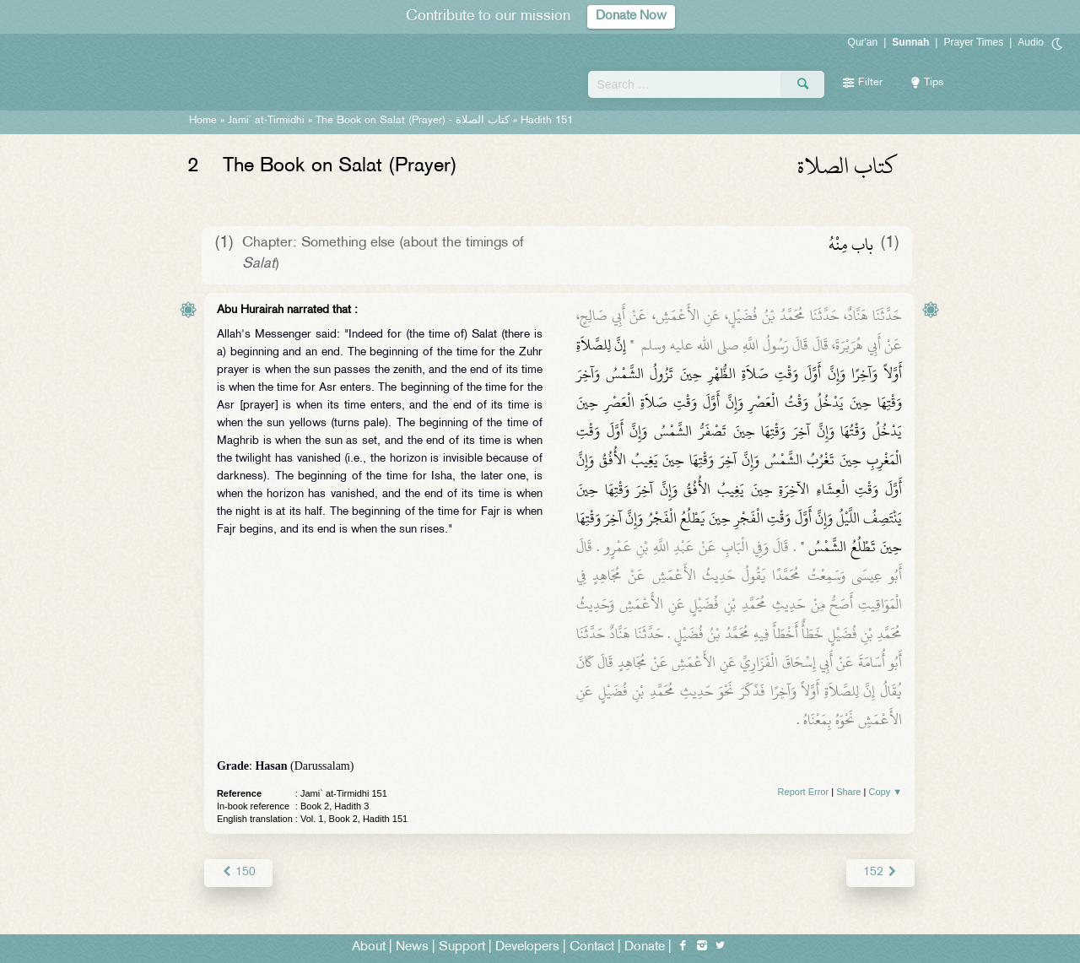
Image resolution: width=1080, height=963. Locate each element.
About (369, 947)
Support (462, 947)
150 (238, 872)
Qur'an (863, 42)
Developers (527, 947)
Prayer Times (973, 42)
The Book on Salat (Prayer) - (413, 121)
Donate (644, 947)
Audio (1031, 42)
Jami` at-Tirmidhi (266, 121)
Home (203, 121)
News (412, 947)
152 (880, 872)
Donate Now (631, 16)
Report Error (803, 792)
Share (848, 792)
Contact (592, 947)
